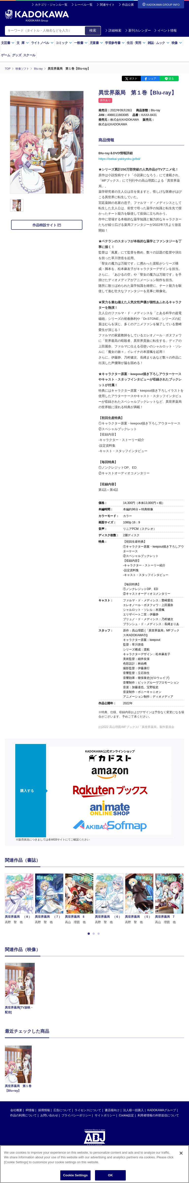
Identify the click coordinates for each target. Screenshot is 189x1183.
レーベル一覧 (84, 4)
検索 (92, 30)
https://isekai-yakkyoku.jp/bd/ (119, 158)
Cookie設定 (126, 1035)
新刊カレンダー (138, 30)
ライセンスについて (88, 1030)
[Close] (181, 1155)
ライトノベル (42, 43)
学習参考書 (115, 43)
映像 (177, 43)
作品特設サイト (46, 225)
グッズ (16, 55)
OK (110, 1177)
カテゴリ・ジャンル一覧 (51, 4)
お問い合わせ (49, 1035)
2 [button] (94, 934)
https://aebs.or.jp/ (77, 1082)
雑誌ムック (159, 43)
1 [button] (90, 934)
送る (171, 78)
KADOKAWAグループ (161, 1030)
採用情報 (44, 1030)
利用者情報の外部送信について (158, 1035)
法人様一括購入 (133, 1030)
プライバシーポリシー (76, 1035)
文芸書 (8, 43)
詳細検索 (113, 30)
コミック (64, 43)
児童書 (96, 43)
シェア (152, 78)
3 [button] (99, 934)
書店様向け (112, 1030)
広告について (62, 1030)
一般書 (81, 43)
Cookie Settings (75, 1177)
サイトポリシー (105, 1035)
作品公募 (128, 4)
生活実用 (136, 43)
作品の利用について (23, 1035)
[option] (19, 878)
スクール (29, 55)
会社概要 (16, 1030)
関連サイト (107, 4)
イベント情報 (165, 30)
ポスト (133, 78)
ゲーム (5, 55)
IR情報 (30, 1030)
